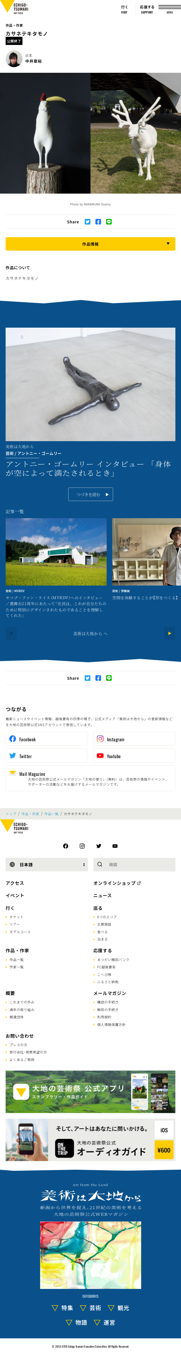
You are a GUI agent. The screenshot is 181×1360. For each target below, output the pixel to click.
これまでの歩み (22, 1001)
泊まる (102, 939)
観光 (123, 1308)
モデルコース (20, 931)
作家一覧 (17, 966)
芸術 (95, 1308)
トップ (11, 813)
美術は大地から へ (90, 633)
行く (10, 908)
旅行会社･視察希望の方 (28, 1052)
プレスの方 (19, 1044)
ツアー (15, 924)
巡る (98, 908)
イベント (15, 895)
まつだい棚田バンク (113, 959)
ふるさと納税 (108, 981)
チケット (17, 916)
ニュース (102, 895)
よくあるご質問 (22, 1059)
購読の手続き (108, 1001)
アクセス (15, 883)
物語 (81, 1322)
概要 (10, 993)
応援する (102, 950)
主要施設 (104, 924)
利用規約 (104, 1016)
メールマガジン (110, 993)
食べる (102, 931)
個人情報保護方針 (111, 1024)
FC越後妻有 (106, 966)
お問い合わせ (20, 1035)
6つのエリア (107, 916)
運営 (109, 1322)
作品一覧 (51, 813)
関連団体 (17, 1016)
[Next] (169, 633)
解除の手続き (108, 1009)
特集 (67, 1308)
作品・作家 (14, 25)
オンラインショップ (114, 883)
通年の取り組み (22, 1009)
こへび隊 (104, 974)
